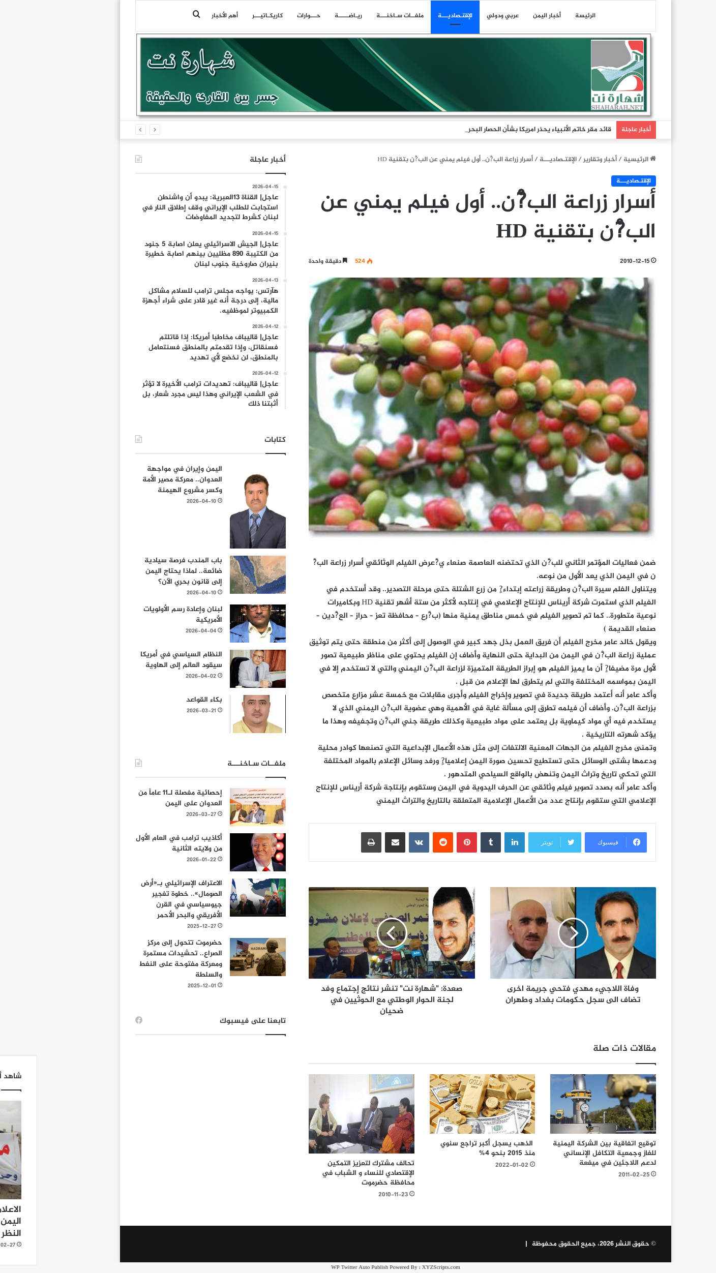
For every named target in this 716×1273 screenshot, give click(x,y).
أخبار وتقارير (562, 159)
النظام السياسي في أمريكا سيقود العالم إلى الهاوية (144, 660)
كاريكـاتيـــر (230, 16)
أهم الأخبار (187, 16)
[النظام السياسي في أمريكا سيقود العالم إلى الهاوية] (220, 669)
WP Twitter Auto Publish (321, 1267)
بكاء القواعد (166, 700)
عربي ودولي (465, 16)
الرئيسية (602, 159)
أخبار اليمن (509, 16)
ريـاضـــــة (310, 16)
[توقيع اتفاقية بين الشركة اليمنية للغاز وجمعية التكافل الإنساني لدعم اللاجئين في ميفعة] (565, 1104)
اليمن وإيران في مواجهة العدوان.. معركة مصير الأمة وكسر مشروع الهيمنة (145, 479)
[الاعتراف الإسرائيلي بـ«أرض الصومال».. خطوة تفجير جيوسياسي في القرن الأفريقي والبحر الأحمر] (220, 897)
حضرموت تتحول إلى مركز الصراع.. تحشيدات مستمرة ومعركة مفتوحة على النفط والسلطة (143, 959)
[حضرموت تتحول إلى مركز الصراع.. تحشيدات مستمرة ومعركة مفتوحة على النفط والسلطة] (220, 957)
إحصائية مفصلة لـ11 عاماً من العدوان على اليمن (143, 798)
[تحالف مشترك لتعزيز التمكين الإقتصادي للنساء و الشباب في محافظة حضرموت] (324, 1114)
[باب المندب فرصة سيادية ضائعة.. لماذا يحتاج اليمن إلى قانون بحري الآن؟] (220, 575)
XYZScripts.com (403, 1267)
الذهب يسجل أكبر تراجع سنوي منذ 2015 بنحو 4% (450, 1148)
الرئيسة (548, 16)
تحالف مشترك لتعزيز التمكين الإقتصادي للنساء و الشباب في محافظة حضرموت (330, 1173)
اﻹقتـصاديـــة (417, 16)
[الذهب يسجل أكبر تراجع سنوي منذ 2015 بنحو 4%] (445, 1104)
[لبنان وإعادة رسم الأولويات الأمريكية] (220, 623)
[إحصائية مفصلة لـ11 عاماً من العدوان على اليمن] (220, 807)
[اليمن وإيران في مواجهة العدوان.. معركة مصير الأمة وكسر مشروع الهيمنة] (220, 506)
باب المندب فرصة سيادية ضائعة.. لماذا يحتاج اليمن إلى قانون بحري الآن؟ (146, 571)
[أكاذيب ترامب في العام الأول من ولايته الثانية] (220, 852)
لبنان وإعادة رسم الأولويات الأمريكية (145, 614)
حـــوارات (271, 16)
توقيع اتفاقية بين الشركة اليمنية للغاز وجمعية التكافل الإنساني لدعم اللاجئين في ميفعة (566, 1153)
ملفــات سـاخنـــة (362, 16)
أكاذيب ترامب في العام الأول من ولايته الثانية (141, 843)
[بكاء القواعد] (220, 714)
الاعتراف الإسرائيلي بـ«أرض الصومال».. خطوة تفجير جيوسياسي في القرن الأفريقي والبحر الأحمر (144, 899)
